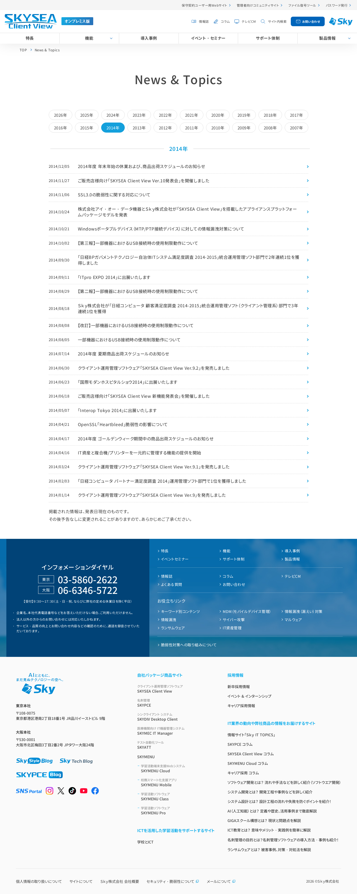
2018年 (270, 115)
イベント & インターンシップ (249, 696)
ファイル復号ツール (302, 5)
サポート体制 (268, 38)
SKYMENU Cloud (178, 768)
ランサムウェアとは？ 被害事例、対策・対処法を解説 (269, 849)
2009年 (244, 127)
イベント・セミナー (208, 38)
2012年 (165, 127)
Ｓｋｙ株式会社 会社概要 (119, 881)
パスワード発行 (336, 5)
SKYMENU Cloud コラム (247, 763)
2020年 (217, 115)
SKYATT (176, 745)
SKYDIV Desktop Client (176, 717)
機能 (89, 38)
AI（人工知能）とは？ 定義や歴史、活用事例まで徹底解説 (272, 811)
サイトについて (81, 881)
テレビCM (249, 21)
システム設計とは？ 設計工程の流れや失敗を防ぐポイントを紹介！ (279, 801)
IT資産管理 (232, 627)
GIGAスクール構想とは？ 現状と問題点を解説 (264, 820)
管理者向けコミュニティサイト (258, 5)
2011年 (191, 127)
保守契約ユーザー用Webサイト (204, 5)
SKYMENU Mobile (178, 782)
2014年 (112, 127)
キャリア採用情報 (241, 705)
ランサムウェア (173, 627)
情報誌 (204, 21)
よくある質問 (171, 584)
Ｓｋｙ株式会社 (328, 881)
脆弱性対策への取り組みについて (189, 644)
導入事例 (149, 38)
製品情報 (292, 559)
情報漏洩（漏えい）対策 (304, 611)
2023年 (139, 115)
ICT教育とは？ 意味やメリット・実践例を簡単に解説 (269, 830)
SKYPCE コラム (239, 744)
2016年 (60, 127)
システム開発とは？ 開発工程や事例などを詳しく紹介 (270, 791)
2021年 (191, 115)
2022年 (165, 115)
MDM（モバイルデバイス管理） (247, 611)
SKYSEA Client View (176, 689)
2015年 (86, 127)
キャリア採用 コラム (243, 772)
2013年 (139, 127)
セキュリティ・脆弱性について (172, 881)
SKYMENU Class (178, 796)
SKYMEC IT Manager (176, 731)
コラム (225, 21)
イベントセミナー (175, 559)
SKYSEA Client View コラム (250, 753)
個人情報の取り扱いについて (39, 881)
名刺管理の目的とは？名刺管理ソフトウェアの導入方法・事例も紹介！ (283, 839)
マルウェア (293, 619)
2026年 (60, 115)
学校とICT (145, 842)
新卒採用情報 (238, 686)
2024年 (112, 115)
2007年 (296, 127)
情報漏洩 (168, 619)
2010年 (217, 127)
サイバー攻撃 (234, 619)
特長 (30, 38)
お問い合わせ (311, 21)
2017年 (296, 115)
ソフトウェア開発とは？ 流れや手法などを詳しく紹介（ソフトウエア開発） (284, 782)
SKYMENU (146, 756)
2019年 (244, 115)
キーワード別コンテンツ (180, 611)
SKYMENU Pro (178, 810)
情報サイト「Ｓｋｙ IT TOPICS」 (251, 734)
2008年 (270, 127)
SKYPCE (176, 703)
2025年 (86, 115)
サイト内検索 (277, 21)
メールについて (221, 881)
